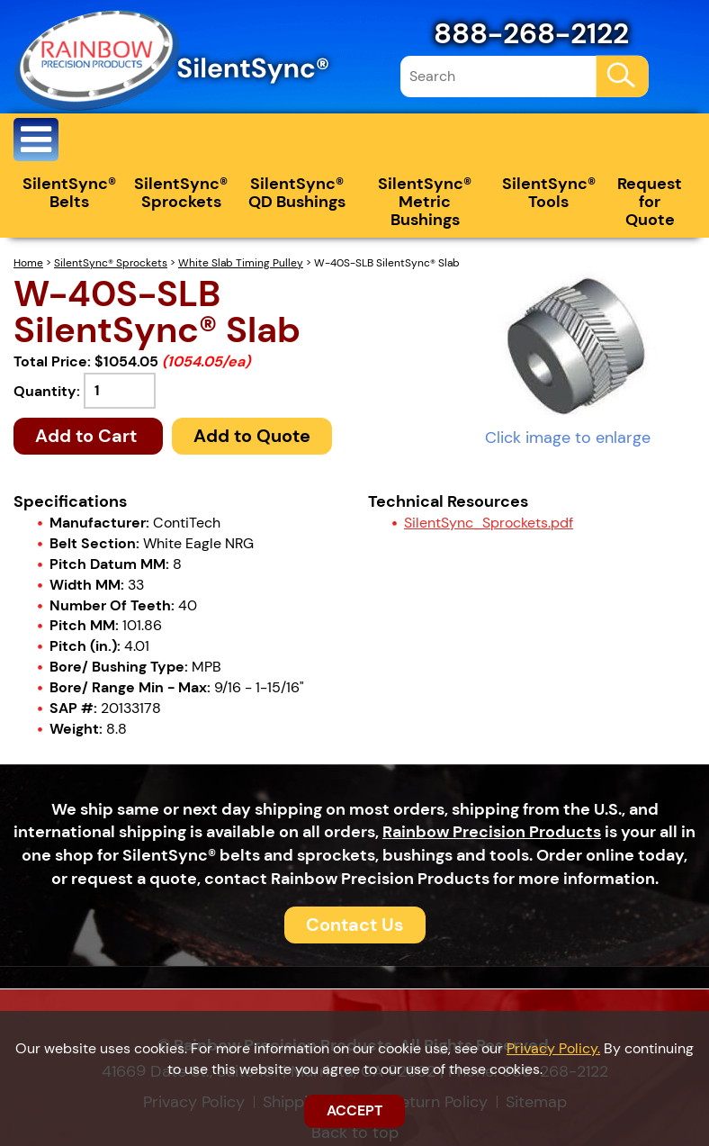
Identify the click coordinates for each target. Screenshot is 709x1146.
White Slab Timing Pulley (240, 263)
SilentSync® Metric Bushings (424, 201)
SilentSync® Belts (69, 192)
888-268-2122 (531, 33)
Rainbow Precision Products (491, 832)
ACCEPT (354, 1110)
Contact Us (355, 924)
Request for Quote (649, 201)
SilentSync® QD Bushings (297, 192)
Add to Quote (251, 435)
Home (28, 263)
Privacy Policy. (553, 1048)
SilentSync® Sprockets (181, 192)
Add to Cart (88, 435)
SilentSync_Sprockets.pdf (488, 522)
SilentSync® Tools (549, 192)
